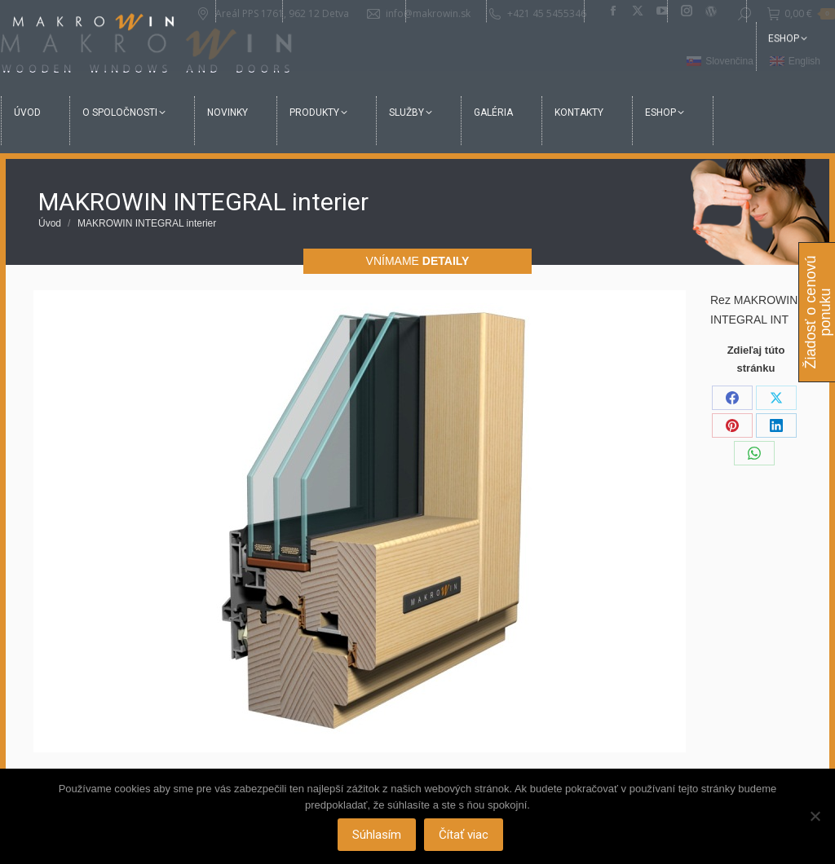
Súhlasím (378, 835)
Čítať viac (465, 835)
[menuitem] (720, 62)
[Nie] (814, 817)
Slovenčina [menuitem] (729, 61)
